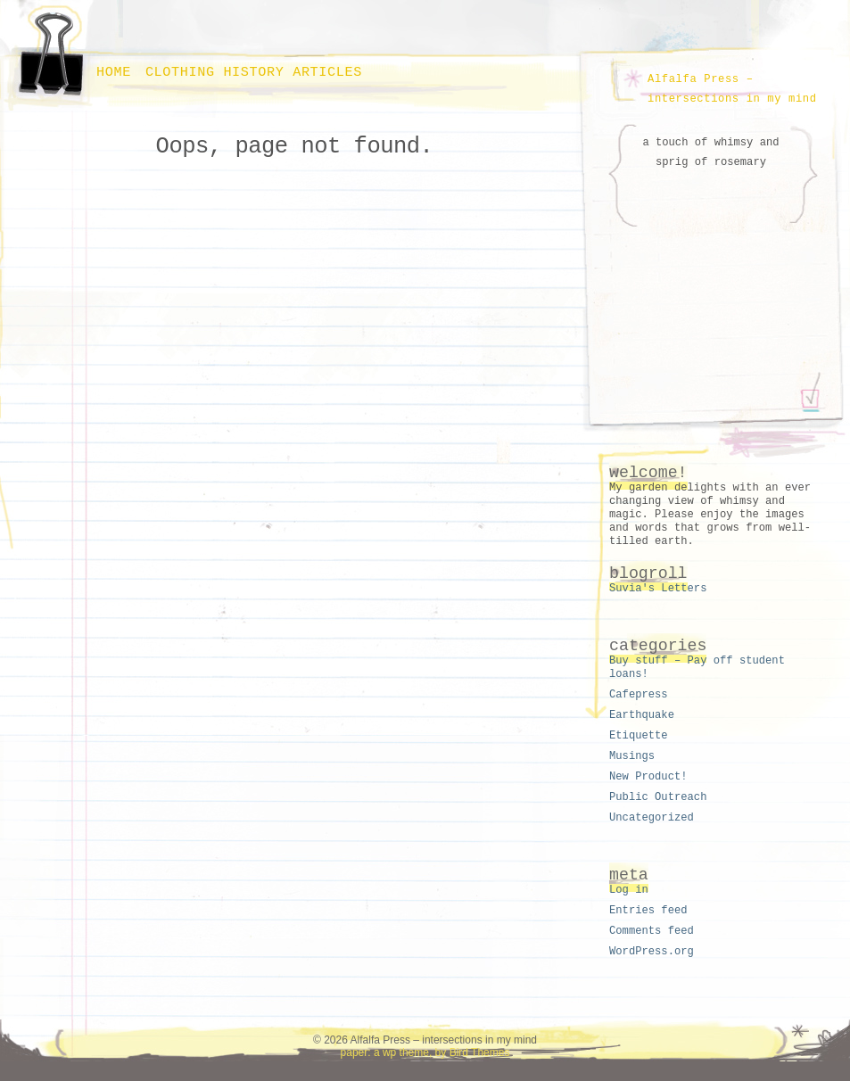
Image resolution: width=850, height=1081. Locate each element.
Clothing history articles (253, 72)
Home (113, 72)
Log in (628, 890)
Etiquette (638, 736)
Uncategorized (651, 818)
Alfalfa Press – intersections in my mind (732, 89)
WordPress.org (651, 951)
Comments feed (651, 931)
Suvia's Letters (657, 588)
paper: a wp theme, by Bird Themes (425, 1052)
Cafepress (638, 695)
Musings (632, 756)
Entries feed (648, 910)
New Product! (648, 777)
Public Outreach (657, 797)
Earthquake (641, 715)
